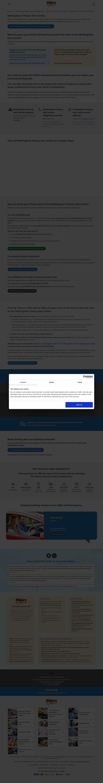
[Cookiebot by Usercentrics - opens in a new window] (84, 376)
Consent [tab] (23, 382)
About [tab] (80, 382)
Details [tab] (51, 382)
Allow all (79, 404)
